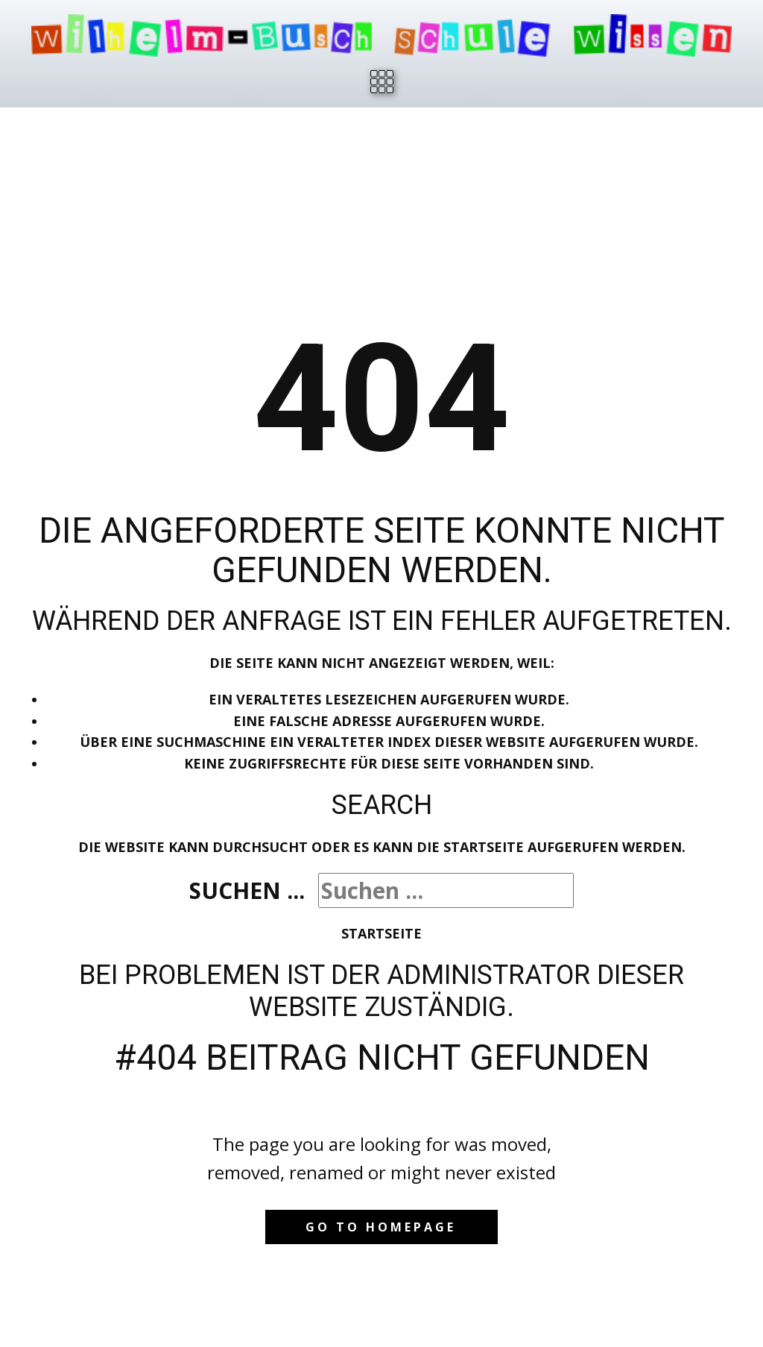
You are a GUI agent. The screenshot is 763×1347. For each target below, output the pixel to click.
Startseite (381, 933)
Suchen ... (247, 890)
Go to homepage (380, 1227)
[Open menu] (381, 81)
